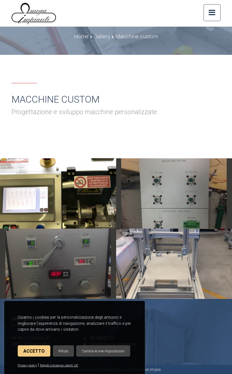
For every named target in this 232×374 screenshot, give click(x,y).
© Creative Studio (146, 370)
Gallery (102, 36)
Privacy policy (27, 365)
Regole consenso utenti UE (59, 365)
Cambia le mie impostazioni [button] (103, 351)
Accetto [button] (34, 351)
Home (81, 36)
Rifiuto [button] (63, 351)
